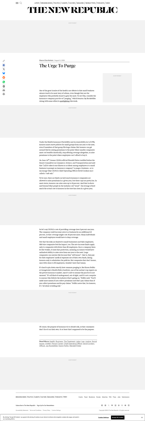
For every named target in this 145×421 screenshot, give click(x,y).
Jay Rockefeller (52, 346)
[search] (21, 3)
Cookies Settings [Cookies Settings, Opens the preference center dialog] (103, 417)
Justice (88, 341)
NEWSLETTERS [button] (90, 3)
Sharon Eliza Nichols (46, 60)
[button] (3, 61)
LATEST (36, 3)
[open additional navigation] (17, 3)
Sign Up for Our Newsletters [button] (45, 405)
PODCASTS (100, 3)
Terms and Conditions (35, 410)
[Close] (142, 417)
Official (42, 346)
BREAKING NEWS (46, 3)
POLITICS (57, 3)
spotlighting (65, 101)
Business (59, 341)
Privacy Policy (46, 410)
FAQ (110, 397)
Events (81, 397)
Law (82, 341)
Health (52, 341)
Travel (85, 397)
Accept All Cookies (117, 417)
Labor (78, 341)
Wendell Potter (75, 346)
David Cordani (88, 343)
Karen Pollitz (64, 346)
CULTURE (72, 3)
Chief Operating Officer (73, 343)
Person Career (57, 343)
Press (114, 397)
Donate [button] (98, 397)
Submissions (125, 397)
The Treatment (69, 341)
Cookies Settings (56, 410)
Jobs (119, 397)
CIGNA (48, 343)
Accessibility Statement (22, 410)
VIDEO (108, 3)
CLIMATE (64, 3)
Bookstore (92, 397)
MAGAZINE (80, 3)
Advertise (105, 397)
